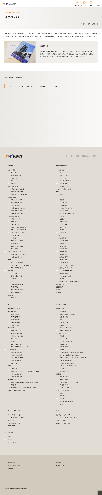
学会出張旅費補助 (16, 322)
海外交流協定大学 (13, 426)
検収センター (14, 363)
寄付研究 (13, 341)
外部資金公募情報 (16, 360)
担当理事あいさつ (16, 330)
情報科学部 (58, 124)
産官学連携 (11, 328)
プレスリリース (12, 442)
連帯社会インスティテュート (68, 268)
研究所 (9, 366)
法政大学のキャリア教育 (63, 415)
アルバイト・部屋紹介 (66, 360)
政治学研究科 (63, 249)
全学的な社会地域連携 (17, 192)
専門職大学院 (60, 284)
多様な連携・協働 (13, 186)
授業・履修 (63, 311)
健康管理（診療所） (65, 347)
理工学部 (57, 129)
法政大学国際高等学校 (17, 268)
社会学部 (10, 129)
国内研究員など (15, 317)
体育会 (61, 393)
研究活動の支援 (12, 311)
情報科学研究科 (64, 273)
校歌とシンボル (15, 181)
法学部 (9, 99)
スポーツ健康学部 (13, 137)
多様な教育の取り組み (17, 203)
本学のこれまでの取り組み (15, 251)
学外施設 (13, 238)
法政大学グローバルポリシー (19, 418)
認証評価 (13, 298)
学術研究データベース (14, 309)
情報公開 (10, 270)
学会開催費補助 (15, 320)
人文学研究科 (63, 238)
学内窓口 (62, 369)
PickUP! (10, 439)
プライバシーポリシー (14, 465)
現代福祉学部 (11, 133)
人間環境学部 (58, 99)
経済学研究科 (63, 243)
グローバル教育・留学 (14, 411)
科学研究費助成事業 (16, 355)
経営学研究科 (63, 254)
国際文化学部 (11, 111)
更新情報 (10, 432)
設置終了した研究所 (16, 377)
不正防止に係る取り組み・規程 (16, 390)
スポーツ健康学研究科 (66, 270)
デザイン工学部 (58, 107)
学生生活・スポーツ (62, 304)
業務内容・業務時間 (16, 333)
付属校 (56, 86)
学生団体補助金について (66, 401)
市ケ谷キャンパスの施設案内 (19, 227)
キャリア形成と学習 (65, 181)
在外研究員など (15, 314)
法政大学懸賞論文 (65, 379)
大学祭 (61, 404)
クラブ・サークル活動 (62, 390)
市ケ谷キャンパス (16, 219)
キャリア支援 (63, 339)
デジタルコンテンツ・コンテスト (69, 382)
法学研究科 (63, 246)
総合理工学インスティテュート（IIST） (71, 281)
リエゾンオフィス (16, 344)
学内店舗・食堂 (15, 235)
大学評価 (10, 295)
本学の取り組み (12, 197)
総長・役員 (14, 173)
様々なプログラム (13, 420)
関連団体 (13, 183)
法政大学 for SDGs (65, 186)
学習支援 (62, 336)
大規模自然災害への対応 (18, 208)
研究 (9, 304)
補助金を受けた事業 (16, 200)
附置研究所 (14, 369)
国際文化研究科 (64, 241)
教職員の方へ (60, 465)
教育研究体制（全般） (17, 276)
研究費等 (13, 385)
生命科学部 (58, 133)
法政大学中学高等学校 (17, 262)
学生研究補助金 (15, 325)
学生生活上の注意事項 (66, 328)
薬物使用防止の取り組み (18, 211)
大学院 (58, 235)
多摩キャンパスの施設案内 (18, 230)
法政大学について (13, 165)
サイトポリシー (12, 463)
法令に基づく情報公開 (17, 284)
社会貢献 (13, 279)
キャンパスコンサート (66, 388)
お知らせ (10, 437)
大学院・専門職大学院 (25, 86)
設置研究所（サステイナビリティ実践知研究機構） (25, 371)
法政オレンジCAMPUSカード (68, 366)
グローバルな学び (65, 173)
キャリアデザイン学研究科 (67, 265)
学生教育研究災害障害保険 (67, 363)
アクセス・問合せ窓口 (17, 336)
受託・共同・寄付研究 (17, 358)
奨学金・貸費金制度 (65, 330)
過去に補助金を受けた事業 (18, 254)
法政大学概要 (11, 170)
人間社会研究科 (64, 257)
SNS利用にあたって (65, 371)
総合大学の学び (64, 178)
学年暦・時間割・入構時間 (67, 314)
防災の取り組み (15, 205)
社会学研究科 (63, 251)
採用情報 (58, 463)
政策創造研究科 (64, 260)
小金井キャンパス (16, 224)
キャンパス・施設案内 (14, 216)
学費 (61, 320)
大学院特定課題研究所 (17, 374)
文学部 (9, 103)
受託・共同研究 (15, 339)
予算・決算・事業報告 (17, 290)
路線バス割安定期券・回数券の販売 (70, 355)
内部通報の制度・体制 (18, 213)
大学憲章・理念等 (16, 175)
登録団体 (62, 396)
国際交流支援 (63, 344)
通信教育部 (43, 86)
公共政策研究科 (64, 262)
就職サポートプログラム (63, 423)
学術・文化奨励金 (65, 377)
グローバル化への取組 (14, 415)
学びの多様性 (60, 170)
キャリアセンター (61, 420)
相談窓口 (62, 349)
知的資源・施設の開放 (17, 246)
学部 (10, 86)
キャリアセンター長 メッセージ (68, 418)
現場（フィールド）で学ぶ (67, 175)
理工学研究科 (63, 279)
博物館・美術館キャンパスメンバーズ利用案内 (73, 358)
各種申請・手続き (65, 317)
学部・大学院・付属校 (62, 165)
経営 (12, 281)
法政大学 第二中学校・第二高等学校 (21, 265)
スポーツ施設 (14, 249)
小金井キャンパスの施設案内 (19, 232)
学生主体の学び (64, 183)
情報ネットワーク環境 (18, 241)
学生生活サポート (61, 333)
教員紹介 (58, 292)
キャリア (58, 411)
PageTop (100, 493)
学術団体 (62, 398)
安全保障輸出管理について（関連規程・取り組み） (22, 388)
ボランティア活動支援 (66, 341)
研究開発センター (13, 349)
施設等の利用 (14, 243)
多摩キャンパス (15, 221)
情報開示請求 (14, 287)
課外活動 (58, 374)
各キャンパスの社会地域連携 (19, 194)
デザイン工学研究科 (65, 276)
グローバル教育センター (14, 423)
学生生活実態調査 (16, 292)
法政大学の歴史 (15, 178)
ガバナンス (14, 273)
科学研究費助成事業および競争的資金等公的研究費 (25, 382)
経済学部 (10, 124)
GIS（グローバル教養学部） (62, 111)
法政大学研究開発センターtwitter (20, 347)
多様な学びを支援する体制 (63, 189)
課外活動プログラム (65, 385)
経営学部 (10, 107)
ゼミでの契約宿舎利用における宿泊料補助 (71, 352)
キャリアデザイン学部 (60, 103)
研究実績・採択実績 (13, 379)
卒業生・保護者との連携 (18, 189)
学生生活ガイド (60, 309)
